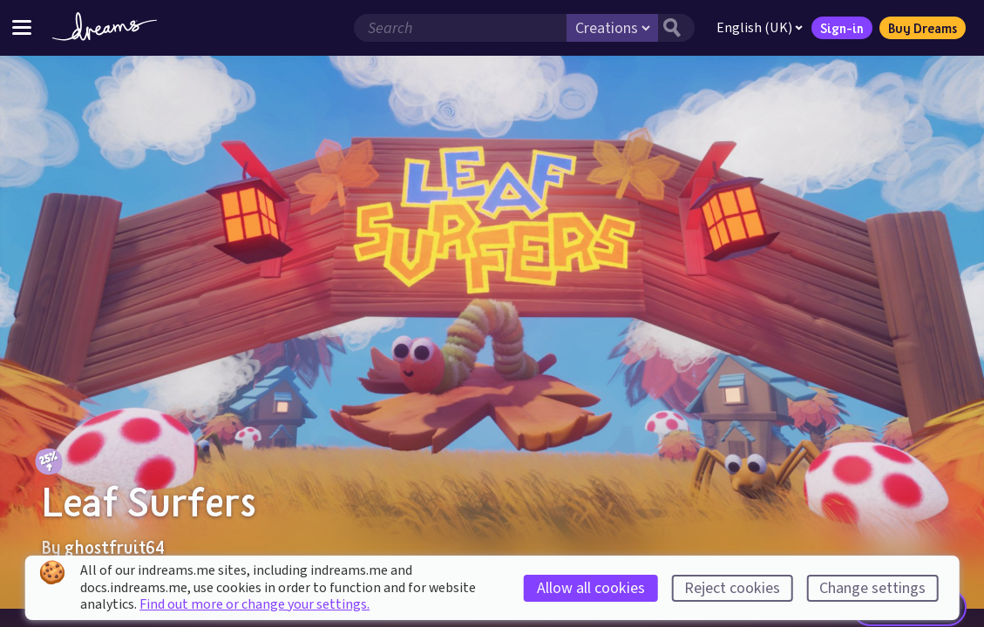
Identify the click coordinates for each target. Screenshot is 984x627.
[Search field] (460, 28)
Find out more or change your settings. (254, 604)
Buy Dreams (922, 28)
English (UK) (759, 27)
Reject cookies (732, 588)
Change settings (872, 588)
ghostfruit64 (114, 547)
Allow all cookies (591, 588)
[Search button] (676, 28)
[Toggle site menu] (22, 27)
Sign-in (842, 28)
